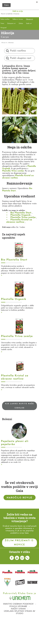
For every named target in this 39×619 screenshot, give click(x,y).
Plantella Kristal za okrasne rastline (19, 221)
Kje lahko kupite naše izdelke (19, 406)
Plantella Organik (20, 215)
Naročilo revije (19, 498)
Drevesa (11, 42)
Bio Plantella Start (20, 213)
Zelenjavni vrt (11, 23)
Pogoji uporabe (18, 606)
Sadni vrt (29, 23)
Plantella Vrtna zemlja (23, 217)
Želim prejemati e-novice (19, 542)
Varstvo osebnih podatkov (18, 604)
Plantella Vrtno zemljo (13, 171)
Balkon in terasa (18, 19)
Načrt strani (18, 609)
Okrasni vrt (29, 19)
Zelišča (21, 23)
